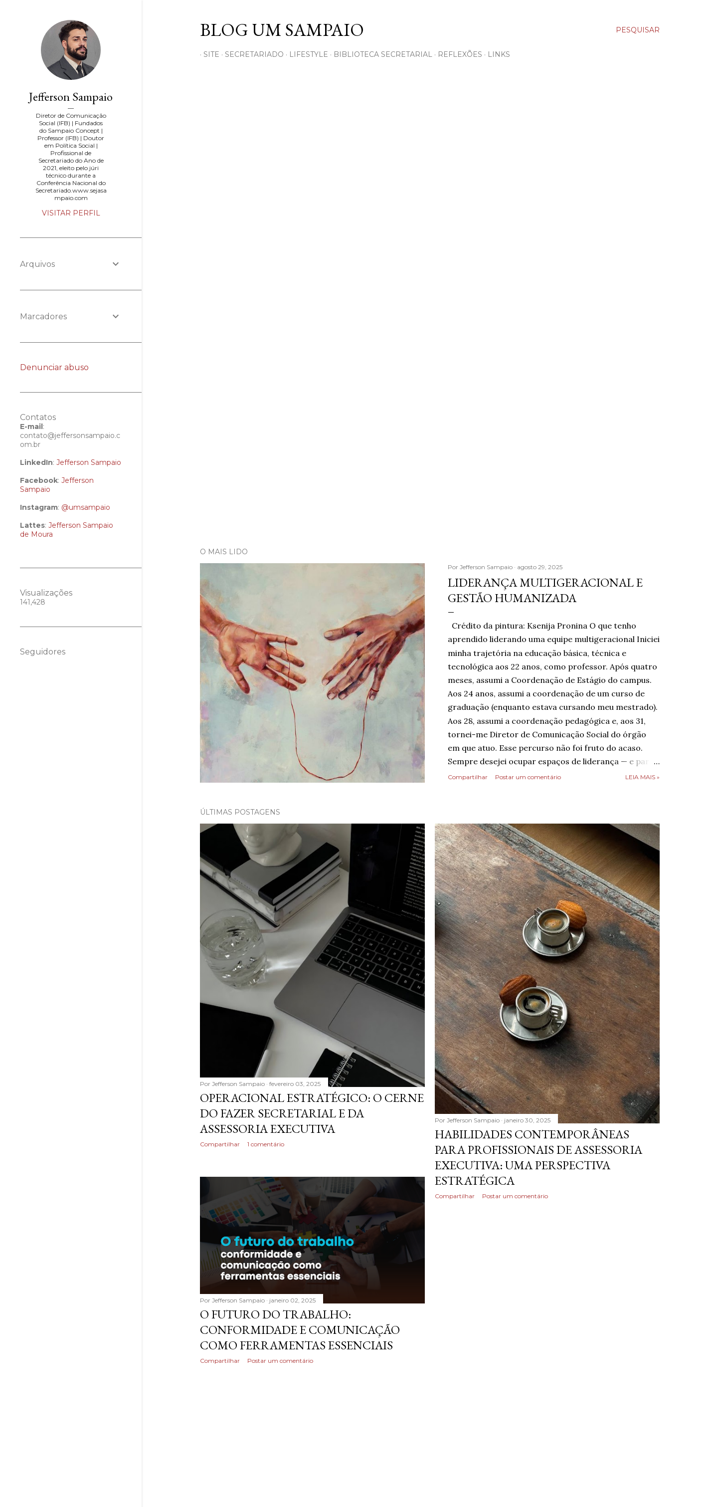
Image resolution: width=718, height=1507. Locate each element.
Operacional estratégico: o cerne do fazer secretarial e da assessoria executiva (312, 1113)
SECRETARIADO (250, 54)
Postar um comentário (528, 777)
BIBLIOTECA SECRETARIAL (379, 54)
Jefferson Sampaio (71, 96)
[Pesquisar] (638, 30)
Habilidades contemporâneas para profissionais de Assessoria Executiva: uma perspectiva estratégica (538, 1157)
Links (495, 54)
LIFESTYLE (305, 54)
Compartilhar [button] (468, 777)
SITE (208, 54)
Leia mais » (642, 777)
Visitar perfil (71, 213)
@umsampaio (85, 507)
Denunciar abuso (54, 367)
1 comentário (265, 1144)
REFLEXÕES (456, 54)
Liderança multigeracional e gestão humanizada (545, 590)
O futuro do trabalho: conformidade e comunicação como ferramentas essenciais (300, 1329)
